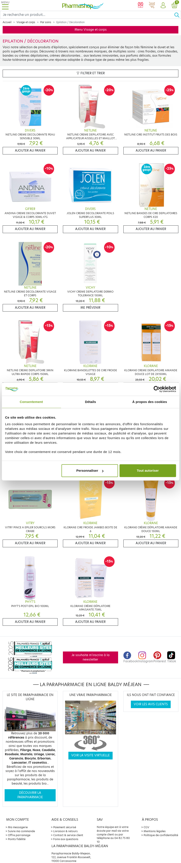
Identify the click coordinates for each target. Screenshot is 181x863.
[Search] (87, 15)
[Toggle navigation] (5, 5)
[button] (163, 5)
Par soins (45, 22)
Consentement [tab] (31, 402)
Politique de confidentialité (161, 835)
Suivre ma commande (21, 831)
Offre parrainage (19, 835)
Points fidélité (17, 839)
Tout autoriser (148, 470)
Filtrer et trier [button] (91, 73)
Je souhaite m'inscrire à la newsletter (90, 657)
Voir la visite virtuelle (90, 755)
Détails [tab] (90, 402)
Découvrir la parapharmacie (30, 795)
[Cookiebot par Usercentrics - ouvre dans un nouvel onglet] (156, 389)
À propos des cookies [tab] (149, 402)
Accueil (7, 22)
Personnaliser (89, 470)
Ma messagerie (18, 827)
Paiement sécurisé (64, 827)
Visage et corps (25, 22)
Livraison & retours (65, 831)
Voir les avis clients (151, 704)
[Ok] (177, 15)
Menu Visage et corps (91, 30)
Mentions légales (155, 831)
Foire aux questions (65, 839)
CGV (146, 827)
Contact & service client (68, 835)
